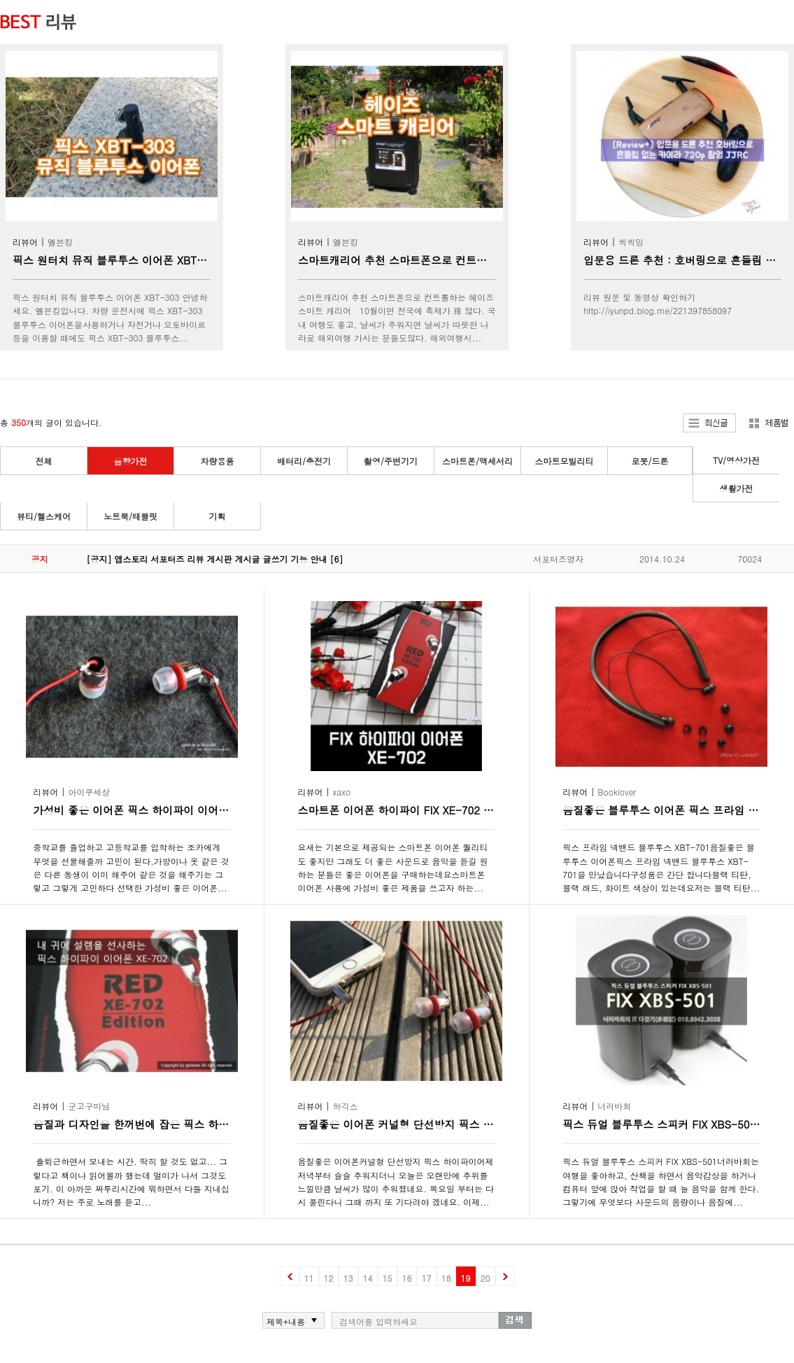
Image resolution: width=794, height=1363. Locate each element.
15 (387, 1278)
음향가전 (131, 461)
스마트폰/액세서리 (477, 461)
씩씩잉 (631, 242)
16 (407, 1278)
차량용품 (217, 461)
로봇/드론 (649, 461)
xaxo (342, 792)
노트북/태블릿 (130, 516)
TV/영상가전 (736, 460)
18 (446, 1278)
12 (329, 1278)
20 (485, 1278)
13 (348, 1278)
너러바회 (614, 1106)
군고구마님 (89, 1106)
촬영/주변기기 (391, 461)
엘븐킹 (60, 242)
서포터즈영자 (558, 559)
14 (368, 1278)
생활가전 (736, 488)
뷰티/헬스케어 (44, 516)
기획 (217, 516)
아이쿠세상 (89, 792)
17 (427, 1278)
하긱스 (345, 1106)
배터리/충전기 (304, 461)
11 (309, 1278)
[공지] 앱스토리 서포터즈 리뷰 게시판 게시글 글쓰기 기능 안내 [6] (215, 559)
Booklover (616, 792)
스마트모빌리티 (564, 461)
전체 (44, 461)
